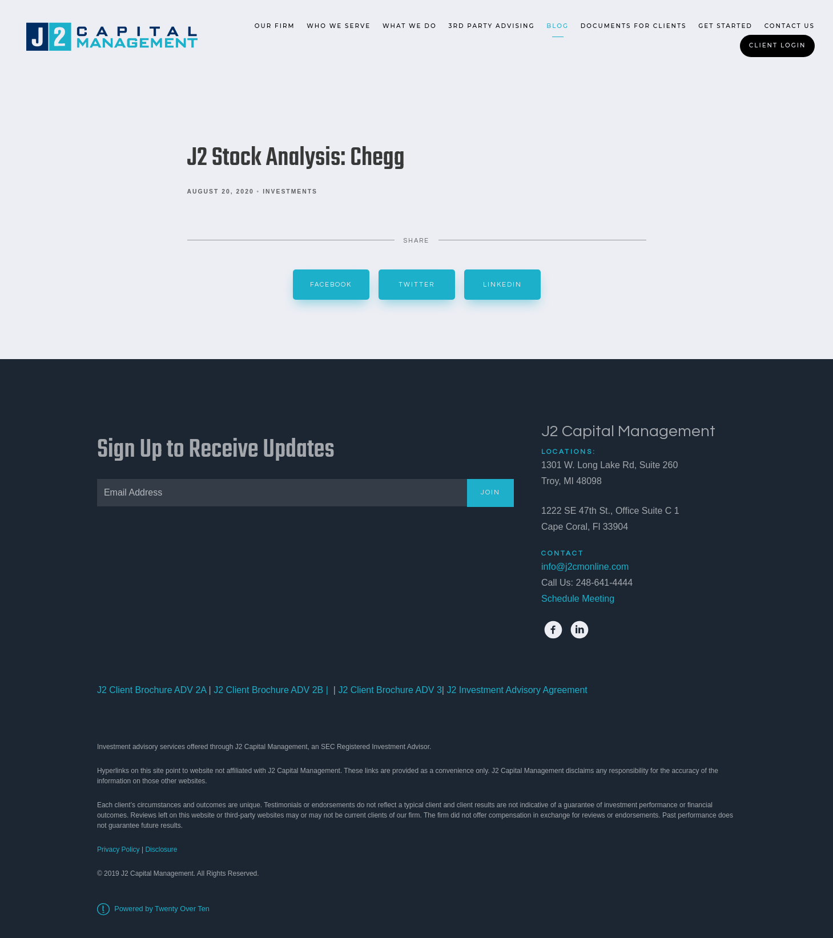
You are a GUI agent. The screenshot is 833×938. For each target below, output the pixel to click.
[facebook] (553, 630)
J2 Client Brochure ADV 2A (151, 690)
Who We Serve (339, 26)
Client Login (777, 45)
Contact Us (789, 26)
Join (490, 492)
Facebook (331, 284)
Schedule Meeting (577, 598)
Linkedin (502, 284)
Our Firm (275, 26)
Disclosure (161, 850)
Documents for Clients (634, 26)
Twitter (416, 284)
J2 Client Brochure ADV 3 (389, 690)
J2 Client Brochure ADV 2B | (269, 690)
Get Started (725, 26)
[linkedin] (579, 630)
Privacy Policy (118, 850)
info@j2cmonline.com (585, 566)
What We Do (410, 26)
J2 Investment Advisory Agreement (515, 690)
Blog (557, 26)
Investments (290, 191)
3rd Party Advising (491, 26)
